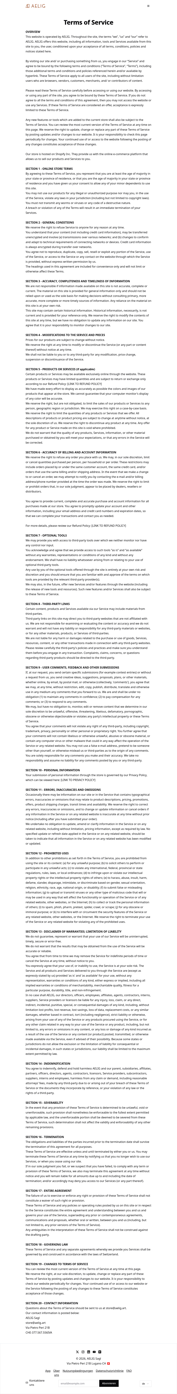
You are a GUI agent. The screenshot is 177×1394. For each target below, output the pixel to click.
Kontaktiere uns (35, 1383)
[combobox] (145, 1384)
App (47, 1371)
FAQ (129, 1371)
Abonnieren (109, 1383)
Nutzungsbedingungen (78, 1371)
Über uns (56, 1373)
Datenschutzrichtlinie (110, 1371)
